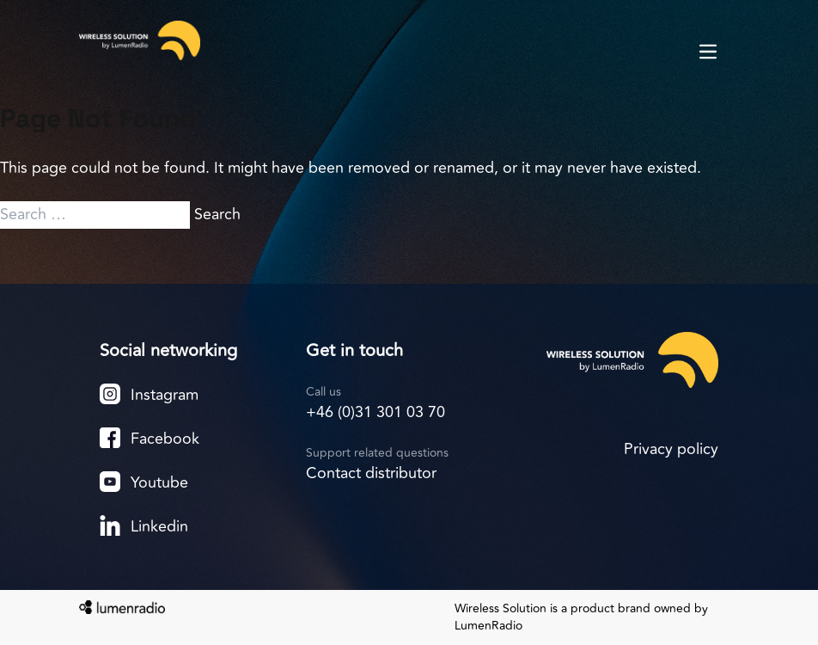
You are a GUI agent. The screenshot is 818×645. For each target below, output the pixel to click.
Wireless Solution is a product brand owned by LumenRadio (581, 617)
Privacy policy (671, 449)
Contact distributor (371, 473)
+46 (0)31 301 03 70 (375, 412)
